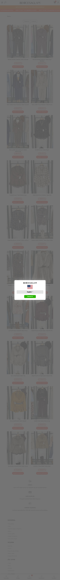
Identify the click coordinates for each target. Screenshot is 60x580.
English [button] (29, 292)
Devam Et (30, 296)
